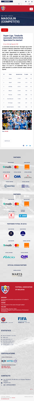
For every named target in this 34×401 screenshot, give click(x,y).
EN (29, 4)
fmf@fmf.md (7, 382)
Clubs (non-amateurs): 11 (9, 342)
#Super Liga (7, 140)
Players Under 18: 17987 (8, 344)
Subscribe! (7, 1)
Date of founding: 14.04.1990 (9, 335)
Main (2, 15)
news (5, 15)
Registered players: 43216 (9, 341)
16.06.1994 (27, 322)
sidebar (4, 30)
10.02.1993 (10, 322)
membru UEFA (4, 322)
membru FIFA (21, 322)
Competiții (10, 15)
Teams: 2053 (5, 337)
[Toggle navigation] (31, 9)
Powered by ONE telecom (28, 396)
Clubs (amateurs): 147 (8, 339)
